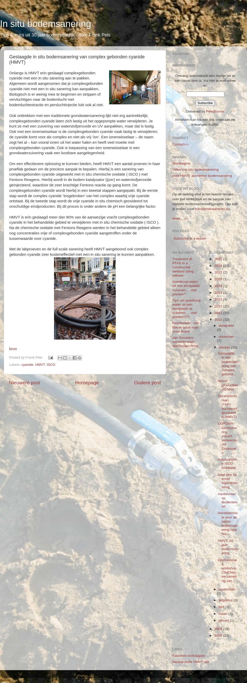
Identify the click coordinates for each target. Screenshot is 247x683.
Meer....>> (180, 219)
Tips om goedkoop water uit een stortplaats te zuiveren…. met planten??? (186, 308)
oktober (225, 347)
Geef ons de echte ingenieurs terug (227, 481)
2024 (218, 266)
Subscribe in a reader (189, 238)
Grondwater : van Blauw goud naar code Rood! (185, 327)
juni (222, 607)
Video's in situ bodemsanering (195, 169)
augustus (226, 600)
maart (223, 614)
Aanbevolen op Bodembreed (227, 500)
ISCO (51, 365)
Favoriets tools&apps (188, 656)
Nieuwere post (24, 382)
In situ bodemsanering (45, 24)
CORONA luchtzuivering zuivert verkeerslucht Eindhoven (227, 438)
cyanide (27, 365)
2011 (218, 313)
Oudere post (147, 382)
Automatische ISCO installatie (227, 464)
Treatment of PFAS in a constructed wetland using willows (183, 267)
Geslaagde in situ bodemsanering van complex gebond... (228, 363)
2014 (218, 293)
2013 (218, 299)
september (227, 589)
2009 (218, 629)
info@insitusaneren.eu (212, 209)
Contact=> (180, 144)
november (226, 337)
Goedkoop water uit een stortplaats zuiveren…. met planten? (186, 288)
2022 (218, 272)
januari (224, 620)
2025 (218, 259)
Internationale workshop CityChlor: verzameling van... (227, 570)
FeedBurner (215, 111)
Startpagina (181, 163)
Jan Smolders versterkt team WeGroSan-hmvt (185, 342)
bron (13, 349)
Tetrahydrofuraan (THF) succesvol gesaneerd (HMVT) (227, 406)
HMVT (40, 365)
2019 (218, 286)
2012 (218, 306)
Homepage (87, 382)
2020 (218, 279)
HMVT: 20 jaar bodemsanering (228, 547)
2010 (218, 320)
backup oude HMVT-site (190, 662)
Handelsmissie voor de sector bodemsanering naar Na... (228, 523)
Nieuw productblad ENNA (228, 385)
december (226, 325)
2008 (218, 636)
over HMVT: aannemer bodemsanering (202, 176)
